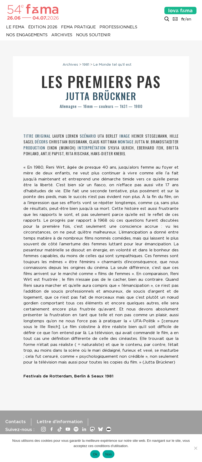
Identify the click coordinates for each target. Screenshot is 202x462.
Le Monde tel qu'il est (112, 64)
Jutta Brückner (100, 96)
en (188, 19)
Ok (95, 454)
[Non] (195, 448)
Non (108, 454)
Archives (61, 35)
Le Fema (15, 27)
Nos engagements (27, 35)
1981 (85, 64)
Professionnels (118, 27)
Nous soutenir (93, 35)
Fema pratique (78, 27)
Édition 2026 (42, 27)
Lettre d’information (60, 421)
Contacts (15, 421)
